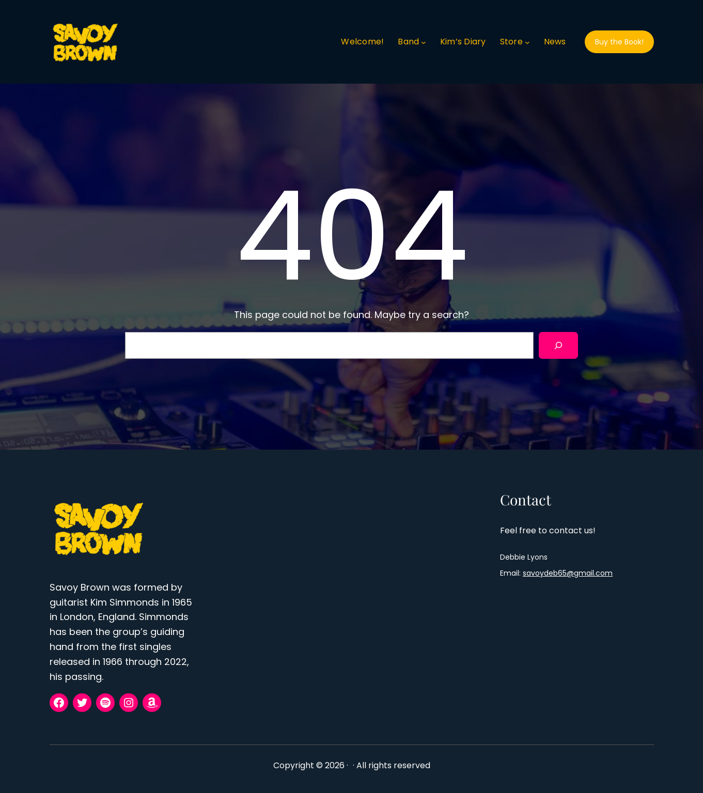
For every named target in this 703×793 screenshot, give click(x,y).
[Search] (558, 345)
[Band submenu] (423, 41)
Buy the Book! (619, 42)
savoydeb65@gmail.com (568, 573)
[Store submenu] (527, 41)
